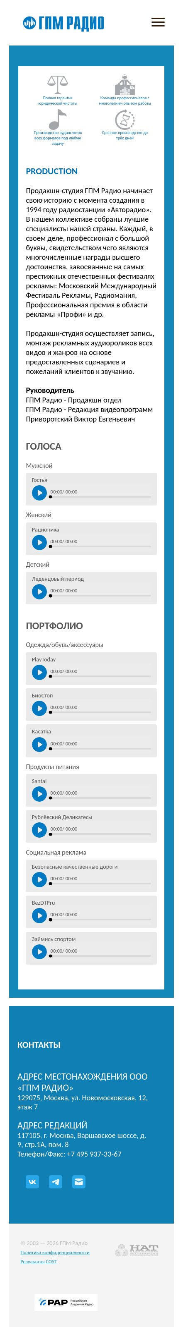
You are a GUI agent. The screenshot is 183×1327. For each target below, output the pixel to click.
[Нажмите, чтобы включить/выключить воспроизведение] (39, 493)
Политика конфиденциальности (55, 1252)
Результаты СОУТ (38, 1261)
